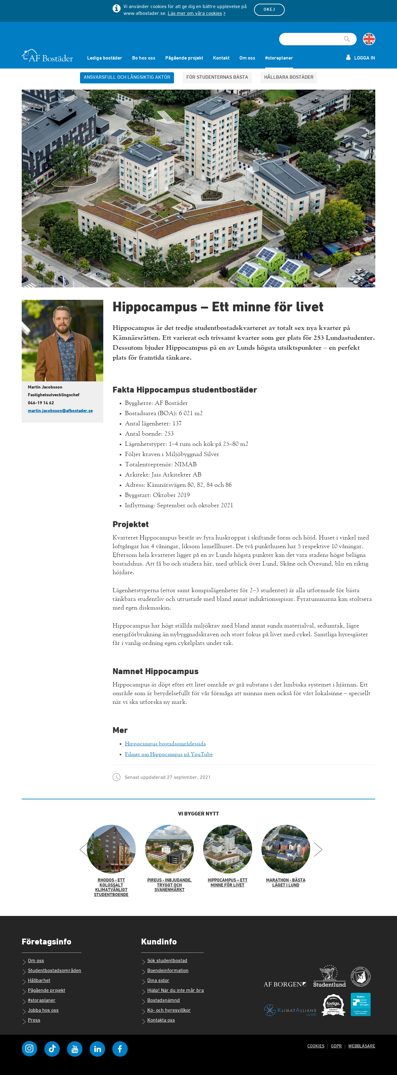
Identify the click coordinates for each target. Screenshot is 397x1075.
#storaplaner (279, 56)
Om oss (247, 56)
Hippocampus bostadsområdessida (171, 742)
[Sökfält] (318, 37)
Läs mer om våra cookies (195, 13)
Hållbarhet (36, 979)
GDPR (335, 1044)
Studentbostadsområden (51, 969)
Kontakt (221, 56)
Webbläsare (361, 1044)
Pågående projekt (184, 56)
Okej (269, 9)
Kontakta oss (158, 1019)
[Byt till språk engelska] (369, 37)
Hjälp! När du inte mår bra (172, 989)
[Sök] (347, 35)
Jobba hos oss (40, 1009)
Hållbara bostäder (289, 75)
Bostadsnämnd (160, 999)
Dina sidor (155, 979)
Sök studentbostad (164, 960)
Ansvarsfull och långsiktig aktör (127, 75)
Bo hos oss (143, 56)
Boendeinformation (165, 969)
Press (31, 1019)
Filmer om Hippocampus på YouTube (175, 752)
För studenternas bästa (217, 75)
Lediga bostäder (104, 56)
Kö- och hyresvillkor (166, 1009)
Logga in (360, 56)
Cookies (314, 1044)
